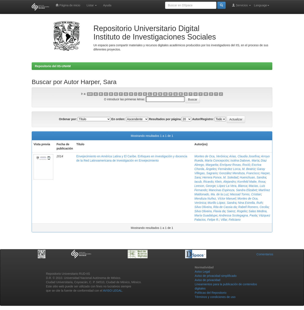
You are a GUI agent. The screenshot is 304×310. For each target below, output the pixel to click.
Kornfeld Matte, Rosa (251, 181)
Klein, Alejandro (225, 181)
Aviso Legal (202, 271)
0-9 (89, 94)
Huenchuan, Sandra (253, 177)
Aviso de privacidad (207, 280)
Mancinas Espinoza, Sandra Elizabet (233, 190)
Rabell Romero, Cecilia (253, 207)
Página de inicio (68, 5)
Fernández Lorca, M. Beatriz (236, 169)
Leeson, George (205, 186)
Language (261, 5)
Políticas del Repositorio (210, 292)
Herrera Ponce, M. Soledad (220, 177)
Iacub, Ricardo (203, 181)
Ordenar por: (68, 119)
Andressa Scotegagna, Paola (238, 215)
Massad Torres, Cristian (245, 194)
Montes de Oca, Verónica (211, 156)
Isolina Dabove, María (244, 160)
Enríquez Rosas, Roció (235, 164)
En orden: (118, 119)
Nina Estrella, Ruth (250, 202)
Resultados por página (165, 119)
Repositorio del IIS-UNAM (53, 66)
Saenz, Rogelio (237, 211)
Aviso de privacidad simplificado (215, 275)
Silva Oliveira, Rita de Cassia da (215, 207)
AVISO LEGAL (112, 290)
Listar (92, 5)
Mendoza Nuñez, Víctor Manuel (215, 198)
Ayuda (107, 5)
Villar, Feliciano (230, 219)
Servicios (241, 5)
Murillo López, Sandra (222, 202)
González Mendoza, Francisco (239, 173)
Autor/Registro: (203, 119)
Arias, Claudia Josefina (244, 156)
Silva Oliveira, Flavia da (209, 211)
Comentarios (264, 254)
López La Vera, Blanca (232, 186)
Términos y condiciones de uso (215, 297)
